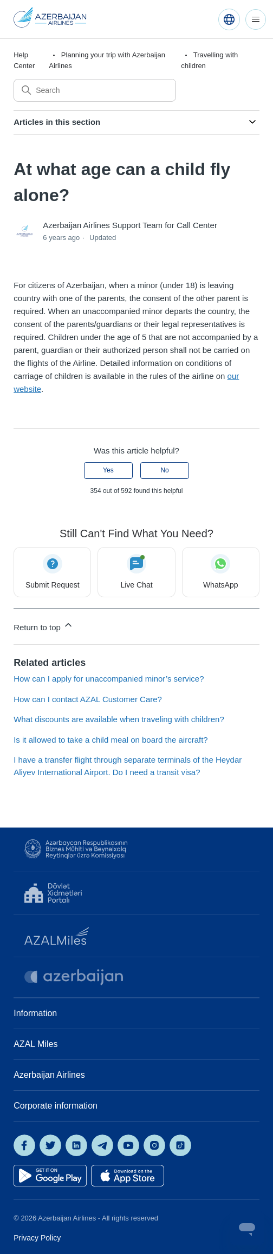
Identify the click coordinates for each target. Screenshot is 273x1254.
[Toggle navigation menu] (255, 19)
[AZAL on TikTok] (180, 1145)
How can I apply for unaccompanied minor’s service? (109, 678)
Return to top (44, 625)
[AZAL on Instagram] (154, 1145)
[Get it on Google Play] (50, 1175)
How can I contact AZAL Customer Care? (88, 699)
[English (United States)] (229, 19)
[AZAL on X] (50, 1145)
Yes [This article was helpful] (108, 470)
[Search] (95, 90)
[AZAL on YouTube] (128, 1145)
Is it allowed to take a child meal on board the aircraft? (111, 739)
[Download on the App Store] (127, 1175)
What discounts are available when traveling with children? (119, 719)
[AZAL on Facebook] (24, 1145)
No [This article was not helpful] (164, 470)
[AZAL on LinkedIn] (76, 1145)
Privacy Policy (37, 1237)
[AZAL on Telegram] (102, 1145)
